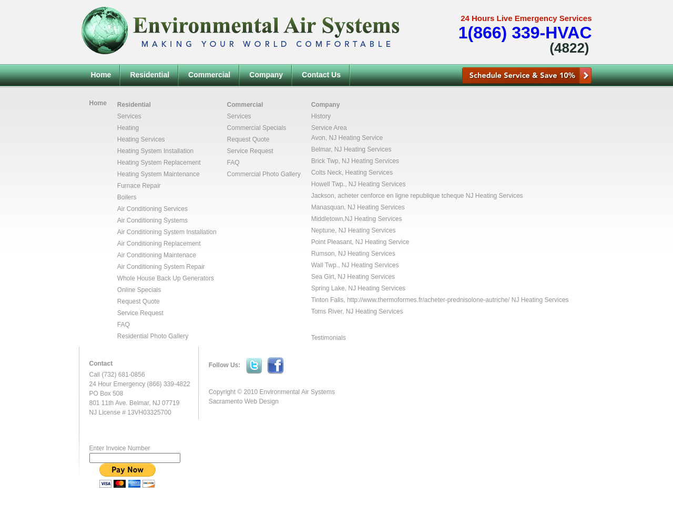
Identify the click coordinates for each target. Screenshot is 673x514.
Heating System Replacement (159, 162)
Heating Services (141, 139)
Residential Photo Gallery (152, 336)
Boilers (127, 197)
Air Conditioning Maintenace (156, 255)
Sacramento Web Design (244, 401)
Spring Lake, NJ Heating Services (358, 288)
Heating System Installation (155, 151)
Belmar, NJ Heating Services (351, 149)
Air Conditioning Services (152, 209)
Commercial (209, 74)
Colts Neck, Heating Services (352, 172)
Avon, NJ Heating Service (347, 138)
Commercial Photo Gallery (264, 174)
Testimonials (328, 337)
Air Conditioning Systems (152, 220)
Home (101, 74)
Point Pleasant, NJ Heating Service (360, 242)
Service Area (329, 128)
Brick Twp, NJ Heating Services (355, 161)
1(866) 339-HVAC (525, 32)
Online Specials (139, 290)
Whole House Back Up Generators (165, 278)
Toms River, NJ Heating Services (357, 311)
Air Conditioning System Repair (161, 266)
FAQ (123, 324)
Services (129, 116)
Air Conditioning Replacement (159, 243)
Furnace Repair (139, 185)
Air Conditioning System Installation (167, 232)
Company (266, 74)
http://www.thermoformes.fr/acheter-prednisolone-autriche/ (428, 300)
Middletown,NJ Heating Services (356, 219)
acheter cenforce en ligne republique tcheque (401, 195)
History (321, 116)
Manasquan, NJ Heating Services (358, 207)
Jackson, (324, 195)
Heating (128, 128)
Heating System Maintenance (158, 174)
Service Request (140, 313)
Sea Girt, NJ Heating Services (353, 276)
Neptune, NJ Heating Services (353, 230)
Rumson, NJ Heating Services (353, 253)
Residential (149, 74)
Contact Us (321, 74)
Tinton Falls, (329, 300)
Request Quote (138, 301)
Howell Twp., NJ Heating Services (358, 184)
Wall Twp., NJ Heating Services (355, 265)
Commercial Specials (257, 128)
